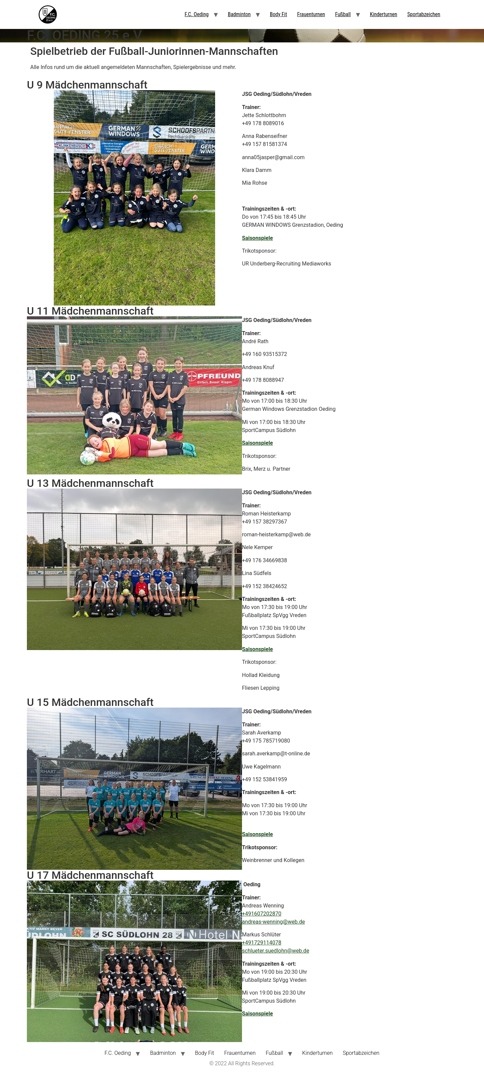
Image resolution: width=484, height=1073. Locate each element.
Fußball (343, 14)
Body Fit (278, 14)
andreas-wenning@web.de (273, 922)
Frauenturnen (311, 14)
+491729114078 (261, 942)
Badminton (239, 14)
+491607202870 (261, 913)
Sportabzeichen (423, 14)
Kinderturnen (383, 14)
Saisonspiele (257, 238)
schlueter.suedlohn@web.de (275, 950)
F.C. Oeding (196, 14)
